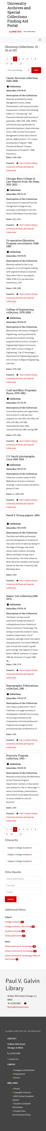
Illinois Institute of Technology (18, 946)
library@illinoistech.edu (18, 1007)
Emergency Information (24, 1070)
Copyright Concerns (22, 1092)
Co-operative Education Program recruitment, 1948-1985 (22, 243)
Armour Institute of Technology (19, 951)
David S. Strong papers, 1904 (22, 515)
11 (21, 63)
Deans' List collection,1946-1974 (22, 597)
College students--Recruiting (18, 926)
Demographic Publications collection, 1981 (22, 687)
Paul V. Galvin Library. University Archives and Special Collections (22, 167)
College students (12, 921)
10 (11, 63)
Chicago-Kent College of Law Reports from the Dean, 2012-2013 (23, 181)
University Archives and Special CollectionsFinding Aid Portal (19, 14)
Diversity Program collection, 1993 (17, 757)
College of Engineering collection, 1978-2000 (20, 311)
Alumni (17, 1077)
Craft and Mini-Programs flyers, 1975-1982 (21, 392)
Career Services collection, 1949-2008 (22, 79)
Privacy (17, 1088)
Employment (19, 1074)
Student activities (13, 931)
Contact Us (13, 1059)
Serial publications (13, 935)
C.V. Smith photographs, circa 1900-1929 (20, 458)
